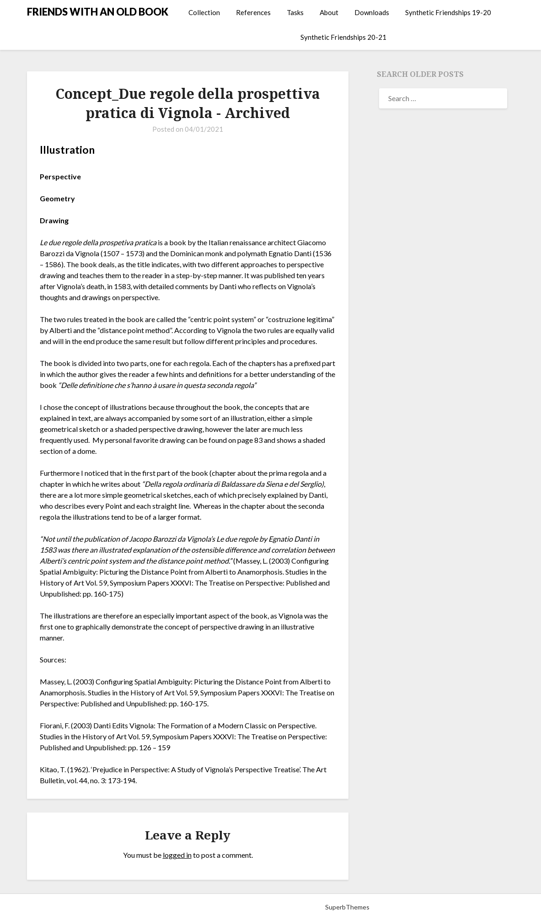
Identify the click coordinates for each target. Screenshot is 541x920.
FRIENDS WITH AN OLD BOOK (97, 11)
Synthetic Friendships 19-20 (448, 12)
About (329, 12)
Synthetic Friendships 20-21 (343, 37)
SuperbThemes (347, 907)
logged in (177, 854)
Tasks (295, 12)
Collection (204, 12)
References (253, 12)
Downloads (371, 12)
